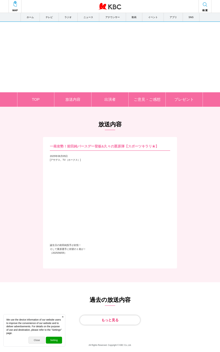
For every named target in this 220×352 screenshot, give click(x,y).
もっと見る (110, 320)
